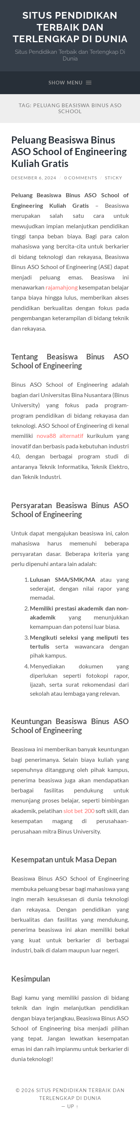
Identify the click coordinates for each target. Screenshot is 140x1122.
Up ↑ (72, 1106)
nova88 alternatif (60, 435)
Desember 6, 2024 (33, 177)
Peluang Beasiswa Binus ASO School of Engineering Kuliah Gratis (69, 151)
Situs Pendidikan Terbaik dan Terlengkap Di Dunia (70, 26)
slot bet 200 (78, 810)
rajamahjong (62, 287)
